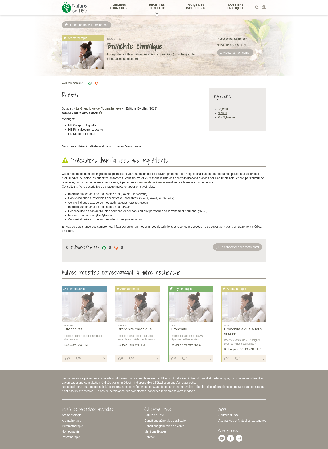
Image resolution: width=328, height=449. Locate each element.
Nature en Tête (154, 415)
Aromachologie (72, 415)
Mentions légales (155, 431)
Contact (149, 437)
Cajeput (223, 109)
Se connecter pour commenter (237, 247)
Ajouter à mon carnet (235, 52)
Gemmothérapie (72, 426)
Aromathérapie (71, 420)
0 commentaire (72, 83)
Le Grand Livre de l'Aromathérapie (98, 108)
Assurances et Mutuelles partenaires (242, 420)
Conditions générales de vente (164, 426)
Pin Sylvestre (226, 117)
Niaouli (222, 113)
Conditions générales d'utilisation (165, 420)
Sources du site (228, 415)
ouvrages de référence (150, 182)
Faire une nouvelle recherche (86, 25)
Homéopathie (70, 431)
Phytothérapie (71, 437)
